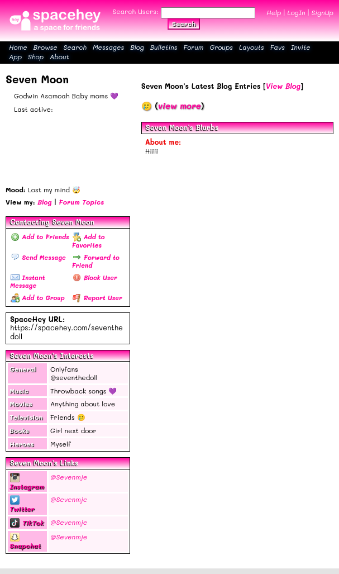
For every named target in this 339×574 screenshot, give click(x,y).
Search (183, 23)
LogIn (296, 12)
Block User (95, 277)
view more (179, 105)
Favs (277, 46)
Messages (108, 46)
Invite (301, 46)
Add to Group (38, 297)
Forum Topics (81, 201)
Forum (193, 46)
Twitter (21, 505)
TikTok (27, 522)
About (59, 56)
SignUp (322, 12)
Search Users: (136, 11)
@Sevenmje (68, 476)
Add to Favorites (87, 241)
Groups (221, 46)
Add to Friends (40, 237)
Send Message (38, 257)
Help (273, 12)
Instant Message (27, 281)
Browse (46, 46)
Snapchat (25, 542)
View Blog (283, 86)
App (15, 56)
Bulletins (164, 46)
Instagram (26, 482)
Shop (36, 56)
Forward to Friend (95, 261)
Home (18, 46)
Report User (97, 297)
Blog (137, 46)
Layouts (251, 46)
